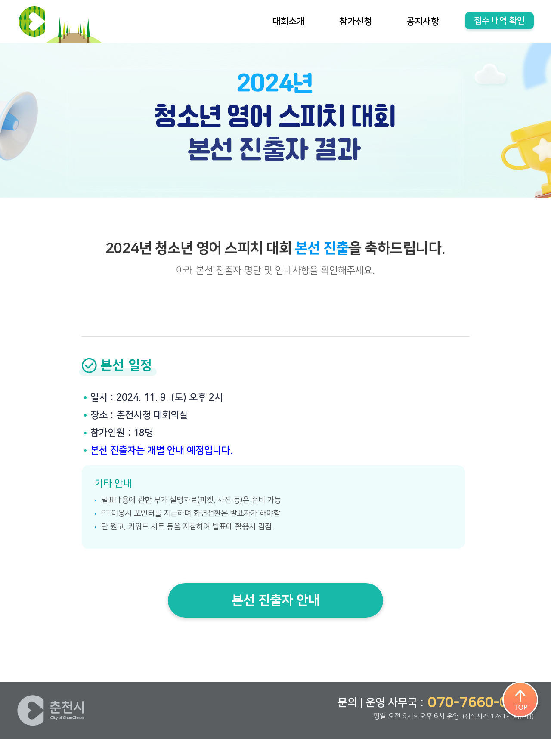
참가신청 (355, 21)
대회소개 (288, 21)
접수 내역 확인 (499, 20)
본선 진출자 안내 (276, 600)
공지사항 (422, 21)
